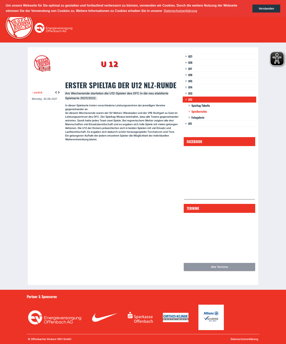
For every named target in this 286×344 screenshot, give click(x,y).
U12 (190, 99)
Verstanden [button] (266, 8)
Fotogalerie (197, 117)
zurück (37, 92)
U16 (190, 75)
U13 (190, 93)
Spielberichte (199, 111)
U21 (190, 56)
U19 (190, 62)
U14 (190, 87)
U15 (190, 81)
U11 (190, 123)
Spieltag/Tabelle (200, 105)
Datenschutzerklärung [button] (180, 11)
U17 (190, 69)
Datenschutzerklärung (244, 339)
